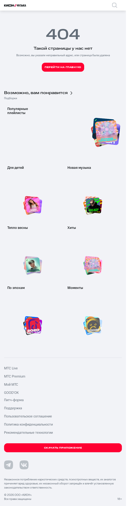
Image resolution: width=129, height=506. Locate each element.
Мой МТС (11, 384)
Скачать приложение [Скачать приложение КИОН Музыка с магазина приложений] (63, 448)
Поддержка (13, 408)
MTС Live (11, 368)
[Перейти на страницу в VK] (24, 464)
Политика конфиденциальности (28, 424)
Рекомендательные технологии (28, 432)
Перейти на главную (63, 67)
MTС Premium (14, 376)
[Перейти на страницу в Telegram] (8, 464)
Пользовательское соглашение (28, 416)
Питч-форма (14, 400)
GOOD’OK (11, 392)
